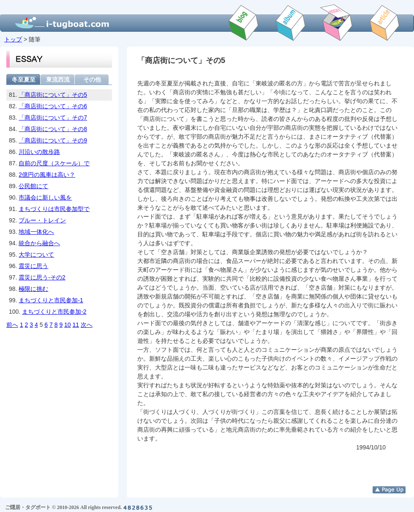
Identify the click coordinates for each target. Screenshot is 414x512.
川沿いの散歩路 (39, 151)
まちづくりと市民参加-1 (51, 300)
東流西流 (58, 79)
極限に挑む (33, 288)
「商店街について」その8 (53, 129)
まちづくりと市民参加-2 (54, 311)
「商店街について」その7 (53, 117)
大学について (36, 254)
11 (76, 324)
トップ (13, 39)
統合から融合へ (39, 243)
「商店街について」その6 (53, 106)
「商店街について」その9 (53, 140)
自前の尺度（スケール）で (54, 163)
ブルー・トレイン (42, 220)
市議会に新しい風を (45, 197)
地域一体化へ (36, 231)
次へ (87, 324)
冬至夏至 (23, 79)
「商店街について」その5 (53, 94)
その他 (92, 79)
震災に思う (33, 266)
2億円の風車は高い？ (47, 174)
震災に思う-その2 (42, 277)
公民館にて (33, 186)
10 (67, 324)
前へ (12, 324)
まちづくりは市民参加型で (54, 208)
